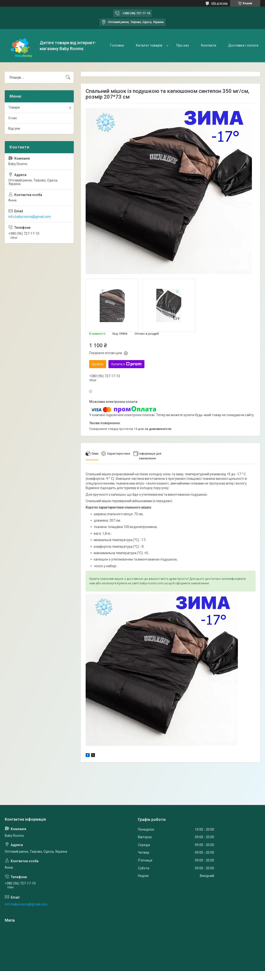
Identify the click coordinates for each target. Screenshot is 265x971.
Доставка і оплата (243, 45)
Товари (14, 107)
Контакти (208, 45)
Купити (97, 364)
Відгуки (14, 128)
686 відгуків (219, 3)
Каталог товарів (149, 45)
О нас (12, 118)
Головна (117, 45)
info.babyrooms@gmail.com (29, 217)
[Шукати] (68, 77)
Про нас (182, 45)
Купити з (126, 364)
